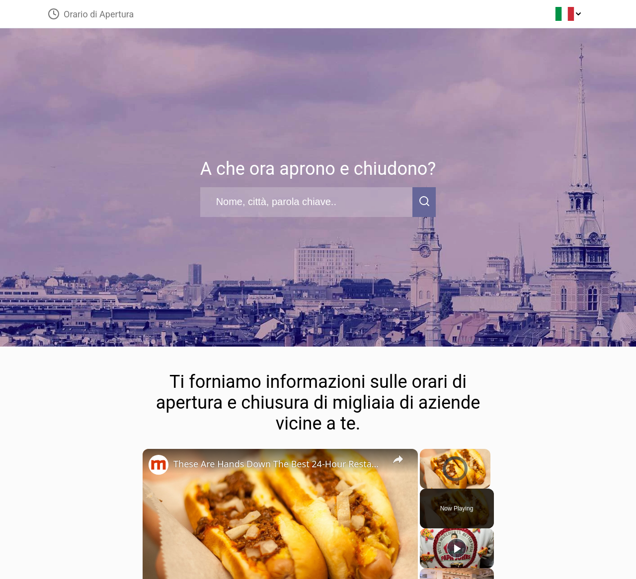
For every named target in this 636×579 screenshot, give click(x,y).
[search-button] (424, 202)
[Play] (457, 548)
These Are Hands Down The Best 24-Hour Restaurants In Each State (278, 464)
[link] (158, 465)
